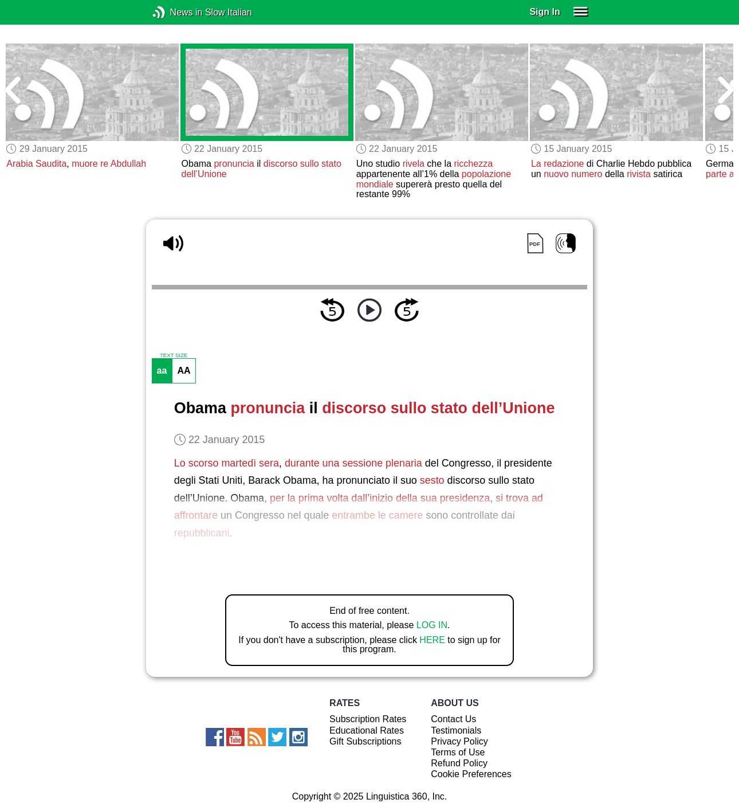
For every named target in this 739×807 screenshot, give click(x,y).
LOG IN (431, 625)
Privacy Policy (459, 741)
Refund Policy (459, 763)
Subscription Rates (367, 719)
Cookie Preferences (471, 774)
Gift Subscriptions (365, 741)
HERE (432, 640)
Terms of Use (458, 752)
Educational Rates (366, 730)
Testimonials (456, 730)
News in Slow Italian (176, 12)
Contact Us (453, 719)
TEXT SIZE (173, 355)
